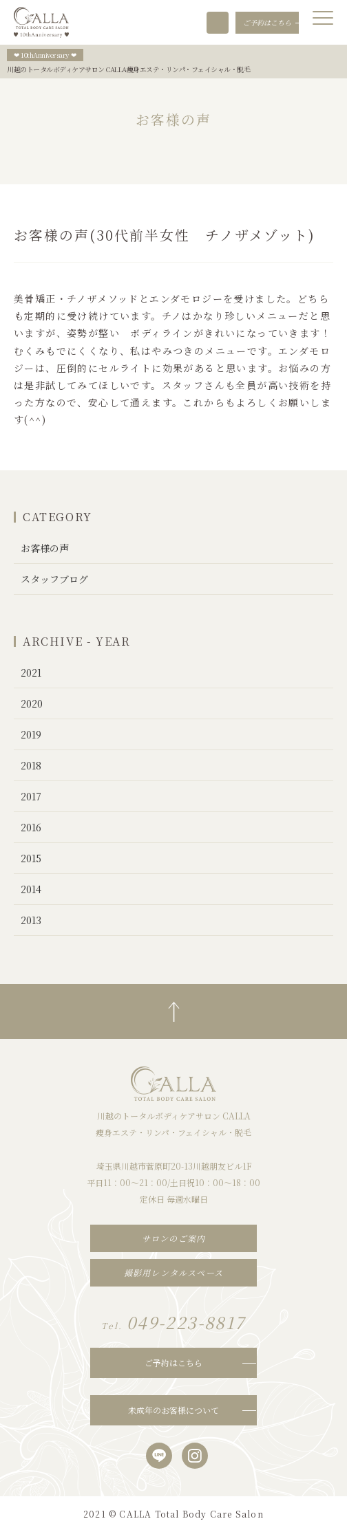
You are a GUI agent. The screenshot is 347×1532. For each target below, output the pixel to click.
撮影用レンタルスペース (173, 1272)
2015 (31, 858)
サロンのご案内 (173, 1238)
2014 (31, 889)
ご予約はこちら (173, 1362)
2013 (31, 920)
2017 (31, 796)
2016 (31, 827)
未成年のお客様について (173, 1410)
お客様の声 (45, 548)
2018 (31, 765)
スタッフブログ (54, 579)
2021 (31, 672)
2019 (31, 734)
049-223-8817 (218, 23)
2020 (32, 703)
